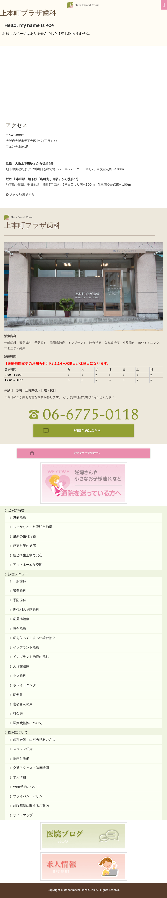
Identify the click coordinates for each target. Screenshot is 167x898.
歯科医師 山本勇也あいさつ (34, 739)
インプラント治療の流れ (31, 657)
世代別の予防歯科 (26, 609)
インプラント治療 (26, 647)
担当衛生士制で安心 (27, 555)
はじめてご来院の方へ (87, 453)
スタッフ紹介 (23, 749)
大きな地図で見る (22, 194)
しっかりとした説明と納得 (32, 527)
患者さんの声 (23, 704)
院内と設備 (21, 758)
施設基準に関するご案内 (31, 805)
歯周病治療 (21, 619)
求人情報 (19, 777)
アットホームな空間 (27, 564)
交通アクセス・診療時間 (31, 768)
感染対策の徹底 (24, 546)
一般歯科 (19, 581)
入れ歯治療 (21, 666)
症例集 (18, 694)
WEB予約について (26, 787)
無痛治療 (19, 517)
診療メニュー (18, 574)
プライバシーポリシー (29, 796)
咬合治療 (19, 628)
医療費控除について (27, 723)
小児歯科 (19, 676)
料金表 (18, 713)
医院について (18, 732)
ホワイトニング (24, 685)
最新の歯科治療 (24, 536)
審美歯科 (19, 591)
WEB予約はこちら (87, 430)
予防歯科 (19, 600)
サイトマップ (23, 815)
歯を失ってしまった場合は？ (34, 638)
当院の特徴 (16, 510)
